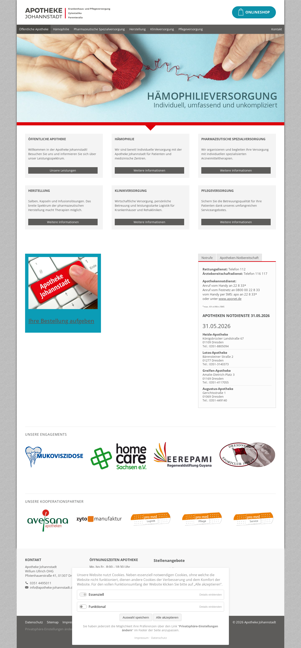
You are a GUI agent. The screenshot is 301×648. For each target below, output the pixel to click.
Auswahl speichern (136, 617)
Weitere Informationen (149, 170)
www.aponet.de (230, 299)
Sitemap (53, 622)
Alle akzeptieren (167, 617)
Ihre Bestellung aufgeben (61, 321)
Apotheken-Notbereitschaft (239, 258)
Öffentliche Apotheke (33, 29)
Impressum (70, 622)
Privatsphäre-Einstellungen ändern (50, 629)
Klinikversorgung (162, 29)
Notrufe (207, 258)
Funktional (97, 606)
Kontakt (276, 29)
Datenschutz (34, 622)
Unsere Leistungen (63, 170)
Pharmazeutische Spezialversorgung (99, 29)
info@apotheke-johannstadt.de (52, 587)
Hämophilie (61, 29)
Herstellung (137, 29)
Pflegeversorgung (191, 29)
